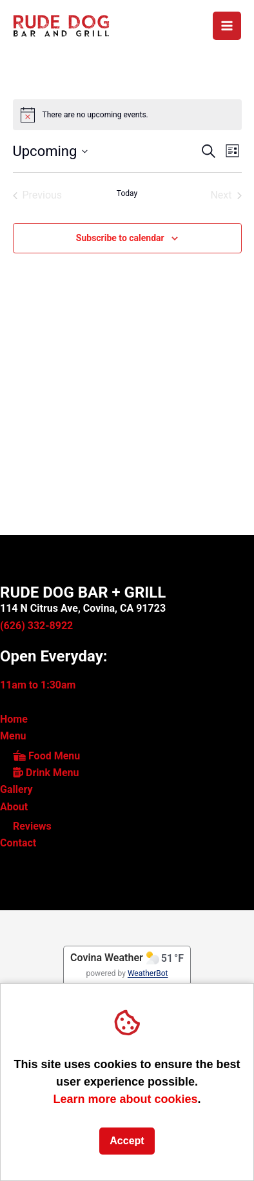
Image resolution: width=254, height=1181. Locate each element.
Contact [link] (18, 843)
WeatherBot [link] (148, 973)
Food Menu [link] (46, 756)
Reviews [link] (32, 826)
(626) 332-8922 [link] (36, 626)
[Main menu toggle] (227, 26)
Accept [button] (127, 1140)
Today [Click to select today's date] (127, 193)
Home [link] (14, 719)
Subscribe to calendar (120, 238)
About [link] (14, 807)
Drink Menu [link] (46, 772)
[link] (61, 25)
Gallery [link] (16, 789)
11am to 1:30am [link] (37, 685)
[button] (208, 151)
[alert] (127, 114)
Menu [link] (13, 736)
